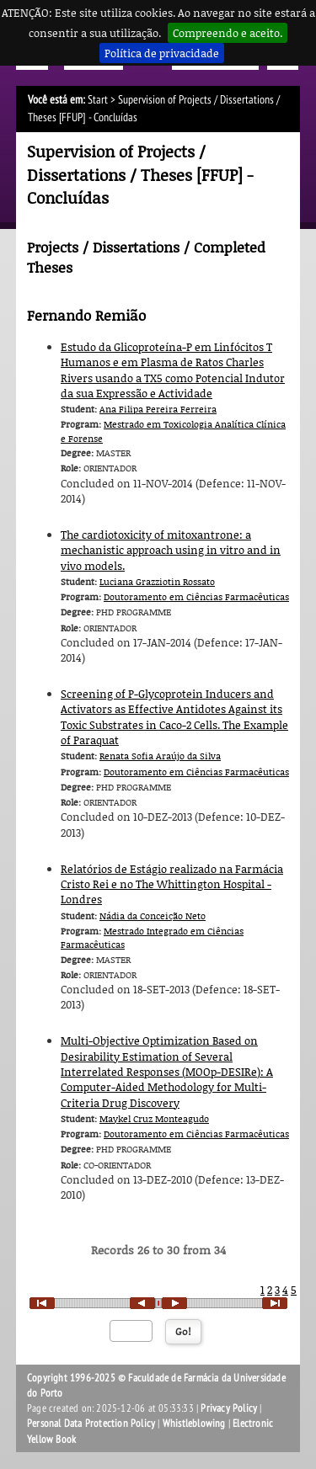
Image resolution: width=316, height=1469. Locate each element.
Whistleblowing (194, 1423)
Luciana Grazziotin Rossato (157, 581)
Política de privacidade (161, 53)
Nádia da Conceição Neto (152, 915)
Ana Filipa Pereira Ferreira (158, 408)
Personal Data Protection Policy (91, 1423)
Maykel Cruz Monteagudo (154, 1118)
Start (98, 100)
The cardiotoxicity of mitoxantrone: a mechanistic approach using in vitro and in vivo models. (171, 550)
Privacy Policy (229, 1408)
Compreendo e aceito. (227, 32)
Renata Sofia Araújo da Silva (160, 755)
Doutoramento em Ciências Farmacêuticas (196, 596)
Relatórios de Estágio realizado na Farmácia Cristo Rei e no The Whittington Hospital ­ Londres (172, 884)
